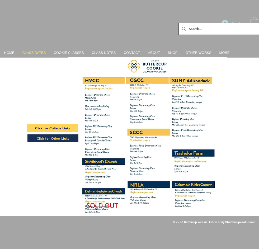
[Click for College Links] (52, 128)
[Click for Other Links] (52, 138)
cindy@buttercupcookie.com (237, 222)
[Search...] (218, 29)
